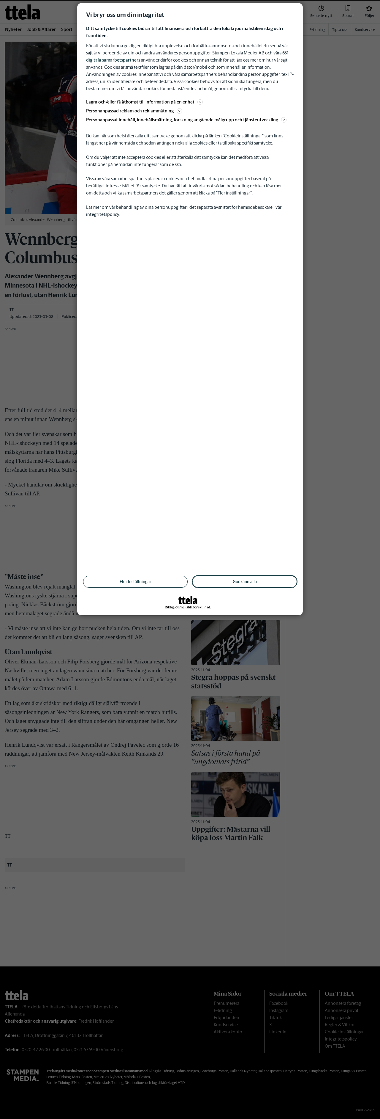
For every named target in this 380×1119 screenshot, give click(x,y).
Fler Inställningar (135, 581)
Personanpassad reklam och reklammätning (134, 111)
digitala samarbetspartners (113, 60)
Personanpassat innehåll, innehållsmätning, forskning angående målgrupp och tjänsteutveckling (186, 120)
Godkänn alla (245, 581)
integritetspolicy (102, 214)
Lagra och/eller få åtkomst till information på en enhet (144, 102)
